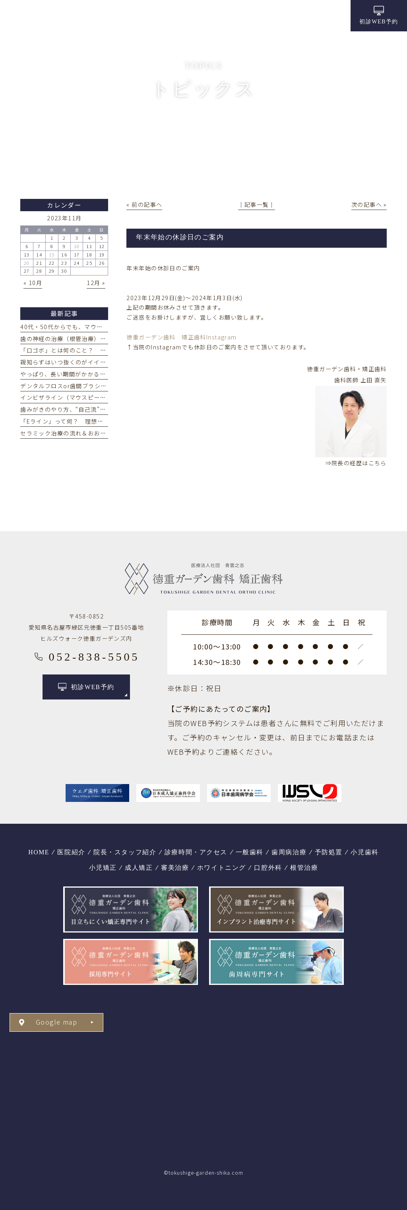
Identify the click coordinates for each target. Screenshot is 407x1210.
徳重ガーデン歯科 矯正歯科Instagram (181, 337)
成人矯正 (139, 867)
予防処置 (329, 852)
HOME (38, 852)
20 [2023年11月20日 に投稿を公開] (27, 263)
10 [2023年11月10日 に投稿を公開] (77, 246)
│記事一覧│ (256, 204)
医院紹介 (71, 852)
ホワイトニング (221, 867)
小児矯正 (103, 867)
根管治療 (304, 867)
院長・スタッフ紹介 (124, 852)
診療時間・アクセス (196, 852)
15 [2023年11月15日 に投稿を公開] (52, 254)
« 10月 (32, 283)
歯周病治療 (288, 852)
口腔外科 (268, 867)
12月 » (96, 283)
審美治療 (175, 867)
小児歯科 (364, 852)
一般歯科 (250, 852)
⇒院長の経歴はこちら (356, 463)
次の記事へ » (369, 204)
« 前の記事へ (144, 204)
